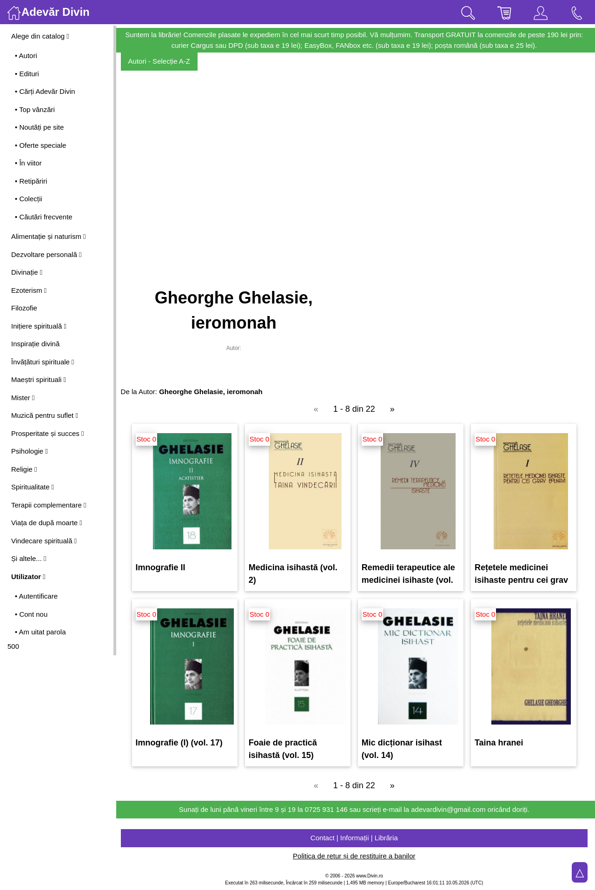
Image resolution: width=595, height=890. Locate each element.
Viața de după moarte (46, 523)
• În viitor (28, 163)
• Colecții (28, 199)
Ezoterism (28, 290)
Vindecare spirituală (44, 541)
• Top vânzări (35, 109)
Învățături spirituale (42, 362)
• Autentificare (36, 596)
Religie (24, 469)
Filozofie (24, 308)
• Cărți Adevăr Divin (45, 91)
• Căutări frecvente (44, 217)
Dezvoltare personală (46, 254)
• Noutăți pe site (39, 127)
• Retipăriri (31, 181)
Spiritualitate (32, 487)
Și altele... (28, 558)
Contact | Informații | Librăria (355, 838)
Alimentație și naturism (48, 236)
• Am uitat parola (40, 632)
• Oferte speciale (40, 145)
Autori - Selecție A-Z (162, 61)
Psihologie (29, 451)
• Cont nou (31, 614)
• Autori (26, 55)
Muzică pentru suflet (44, 415)
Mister (22, 398)
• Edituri (27, 74)
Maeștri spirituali (38, 379)
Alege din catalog (40, 36)
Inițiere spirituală (38, 326)
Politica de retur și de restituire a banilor (355, 856)
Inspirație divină (35, 344)
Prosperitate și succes (47, 433)
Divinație (26, 272)
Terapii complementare (48, 505)
